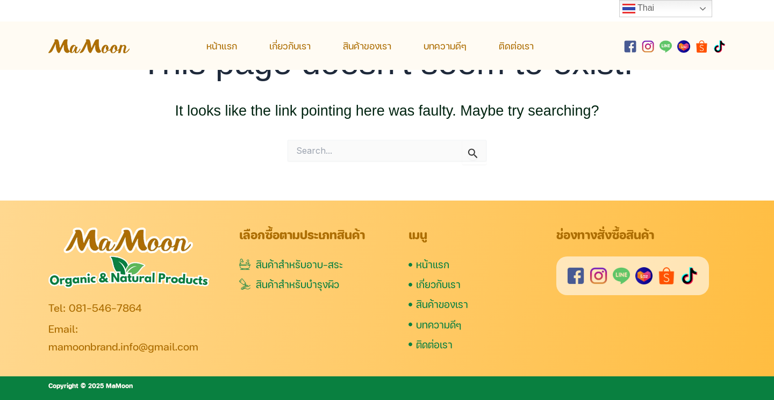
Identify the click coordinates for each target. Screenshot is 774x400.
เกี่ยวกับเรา (290, 45)
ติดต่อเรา (516, 45)
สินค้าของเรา (367, 45)
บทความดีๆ (445, 45)
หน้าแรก (221, 45)
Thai (638, 8)
